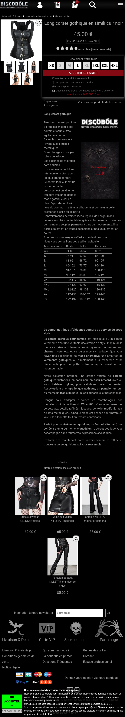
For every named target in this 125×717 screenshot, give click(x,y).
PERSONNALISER (12, 711)
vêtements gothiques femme (38, 16)
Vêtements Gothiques (12, 16)
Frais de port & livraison (66, 86)
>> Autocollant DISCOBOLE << (83, 94)
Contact (88, 656)
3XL (105, 65)
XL (86, 65)
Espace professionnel (97, 662)
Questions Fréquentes (57, 662)
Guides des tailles (95, 650)
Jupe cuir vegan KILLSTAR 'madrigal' (62, 518)
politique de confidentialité (40, 714)
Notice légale (11, 667)
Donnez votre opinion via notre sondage (91, 678)
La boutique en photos (57, 656)
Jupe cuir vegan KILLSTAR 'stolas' (30, 518)
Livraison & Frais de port (18, 650)
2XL (95, 65)
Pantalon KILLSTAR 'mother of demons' (95, 518)
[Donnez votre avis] (101, 49)
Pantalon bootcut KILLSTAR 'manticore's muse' (62, 581)
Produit (62, 462)
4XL (114, 65)
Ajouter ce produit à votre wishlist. (72, 78)
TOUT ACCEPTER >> (12, 701)
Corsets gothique (63, 16)
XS (51, 65)
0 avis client (84, 49)
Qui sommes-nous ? (56, 650)
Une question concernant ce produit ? (73, 82)
